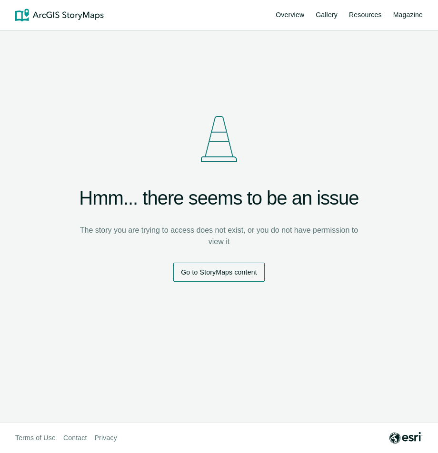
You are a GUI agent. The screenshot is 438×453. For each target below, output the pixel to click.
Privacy (106, 438)
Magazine (408, 15)
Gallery (327, 15)
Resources (365, 16)
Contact (75, 438)
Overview (290, 15)
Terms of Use (35, 438)
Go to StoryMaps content (219, 272)
